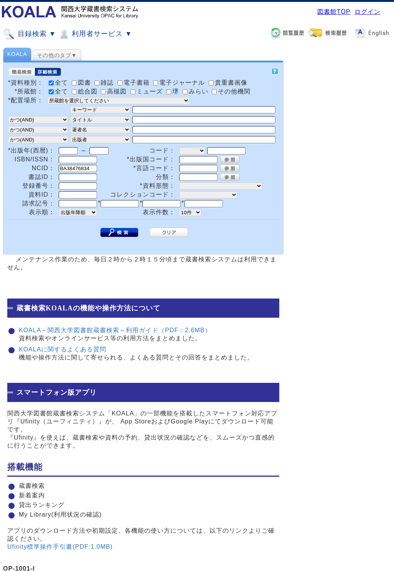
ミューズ (147, 91)
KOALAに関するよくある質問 (62, 349)
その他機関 (231, 91)
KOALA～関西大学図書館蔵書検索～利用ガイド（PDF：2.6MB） (115, 330)
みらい (196, 91)
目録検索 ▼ (29, 34)
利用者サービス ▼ (95, 34)
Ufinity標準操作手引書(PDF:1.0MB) (60, 546)
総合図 (85, 91)
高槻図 (115, 91)
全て (59, 91)
